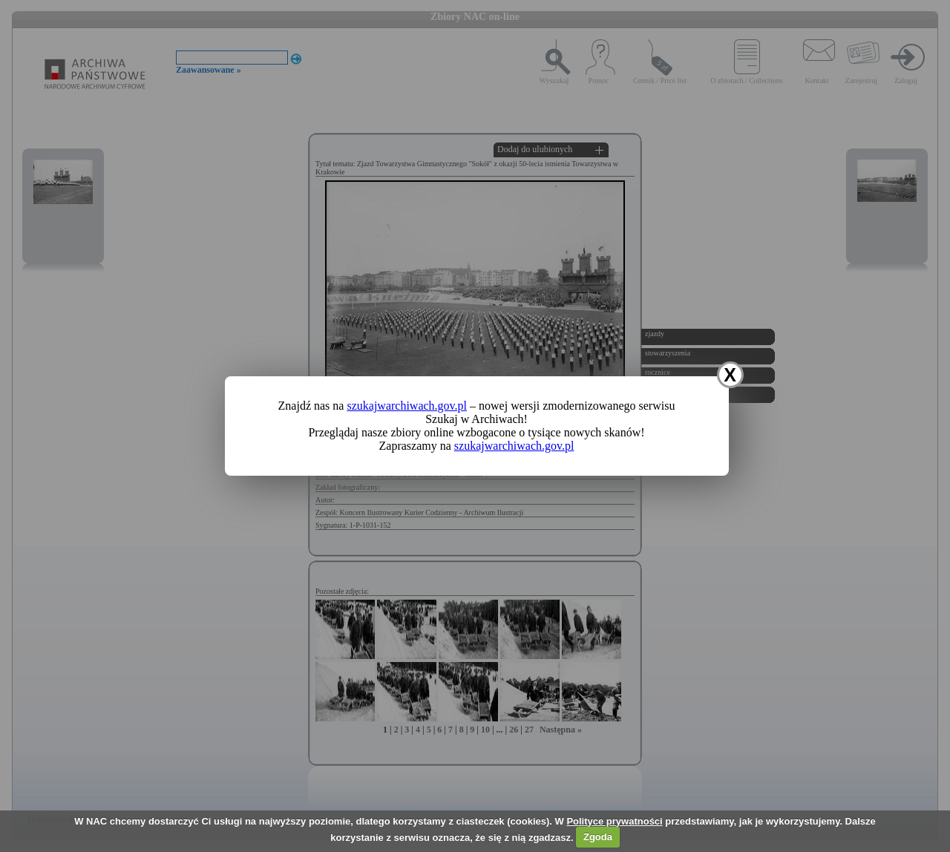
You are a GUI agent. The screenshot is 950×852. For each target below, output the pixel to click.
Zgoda (597, 836)
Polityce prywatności (614, 821)
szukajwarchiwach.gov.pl (407, 405)
